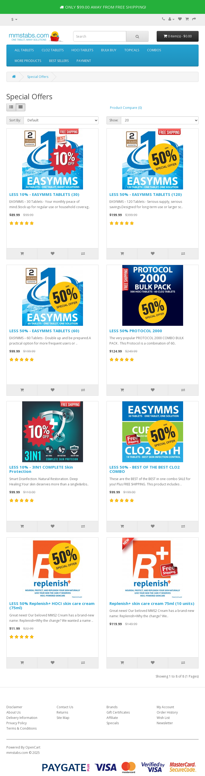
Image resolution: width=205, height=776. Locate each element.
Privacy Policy (16, 723)
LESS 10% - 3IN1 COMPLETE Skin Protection (41, 469)
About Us (13, 712)
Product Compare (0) (126, 107)
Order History (167, 712)
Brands (112, 707)
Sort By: (15, 120)
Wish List (163, 717)
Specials (113, 723)
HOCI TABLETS (82, 50)
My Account (165, 707)
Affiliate (112, 717)
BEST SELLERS (59, 60)
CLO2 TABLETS (53, 50)
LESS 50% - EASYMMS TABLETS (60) (44, 330)
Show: (113, 120)
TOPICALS (131, 50)
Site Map (63, 717)
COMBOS (154, 50)
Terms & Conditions (21, 728)
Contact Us (65, 707)
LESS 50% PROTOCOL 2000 (135, 330)
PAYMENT (84, 60)
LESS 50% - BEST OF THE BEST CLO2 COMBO (144, 469)
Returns (62, 712)
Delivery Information (21, 717)
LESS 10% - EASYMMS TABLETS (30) (44, 194)
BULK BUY (108, 50)
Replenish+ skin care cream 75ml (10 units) (151, 603)
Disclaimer (14, 707)
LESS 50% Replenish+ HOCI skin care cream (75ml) (51, 606)
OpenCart (32, 747)
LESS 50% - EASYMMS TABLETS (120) (145, 194)
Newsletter (165, 723)
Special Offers (37, 76)
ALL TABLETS (24, 50)
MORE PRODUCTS (28, 60)
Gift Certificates (118, 712)
